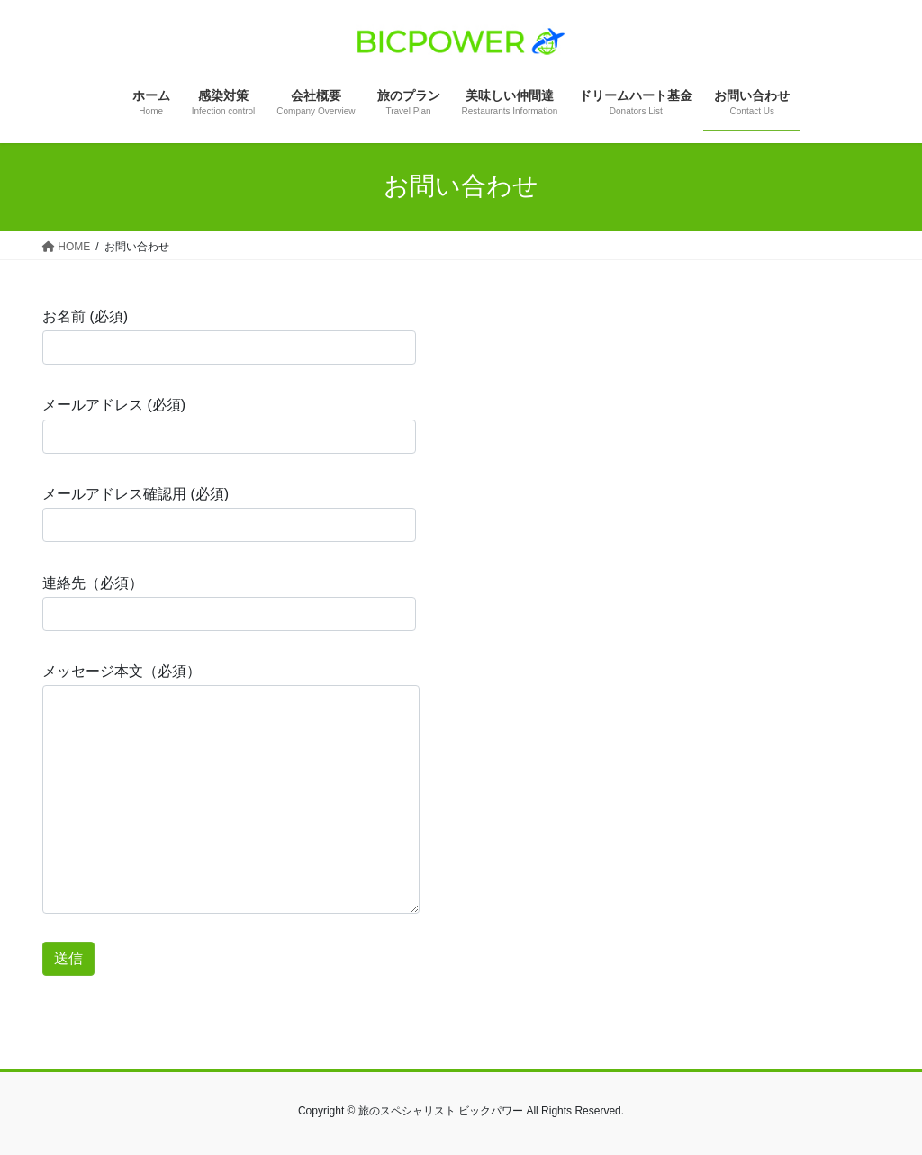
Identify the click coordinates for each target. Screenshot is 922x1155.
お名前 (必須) (229, 337)
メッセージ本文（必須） (231, 788)
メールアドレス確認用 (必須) (229, 514)
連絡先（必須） (229, 603)
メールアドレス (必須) (229, 425)
